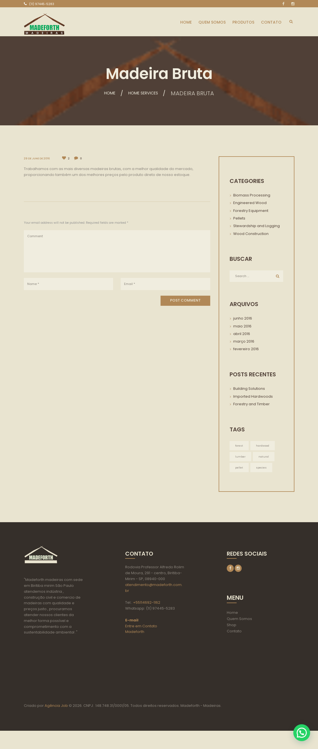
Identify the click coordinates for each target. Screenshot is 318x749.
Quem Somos (239, 621)
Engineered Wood (250, 202)
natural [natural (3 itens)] (264, 458)
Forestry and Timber (251, 405)
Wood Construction (251, 233)
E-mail (131, 622)
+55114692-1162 (146, 604)
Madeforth (134, 633)
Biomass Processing (251, 195)
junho (242, 319)
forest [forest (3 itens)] (239, 446)
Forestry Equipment (250, 210)
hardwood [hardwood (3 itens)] (263, 446)
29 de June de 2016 (38, 158)
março (243, 342)
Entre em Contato (141, 628)
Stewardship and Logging (256, 225)
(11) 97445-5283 (41, 4)
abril (241, 334)
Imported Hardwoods (253, 397)
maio (242, 326)
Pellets (239, 218)
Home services (146, 93)
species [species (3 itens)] (261, 469)
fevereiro (246, 349)
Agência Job (56, 724)
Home (102, 93)
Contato (234, 633)
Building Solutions (249, 389)
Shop (231, 627)
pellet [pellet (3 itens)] (239, 469)
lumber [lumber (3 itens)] (240, 458)
